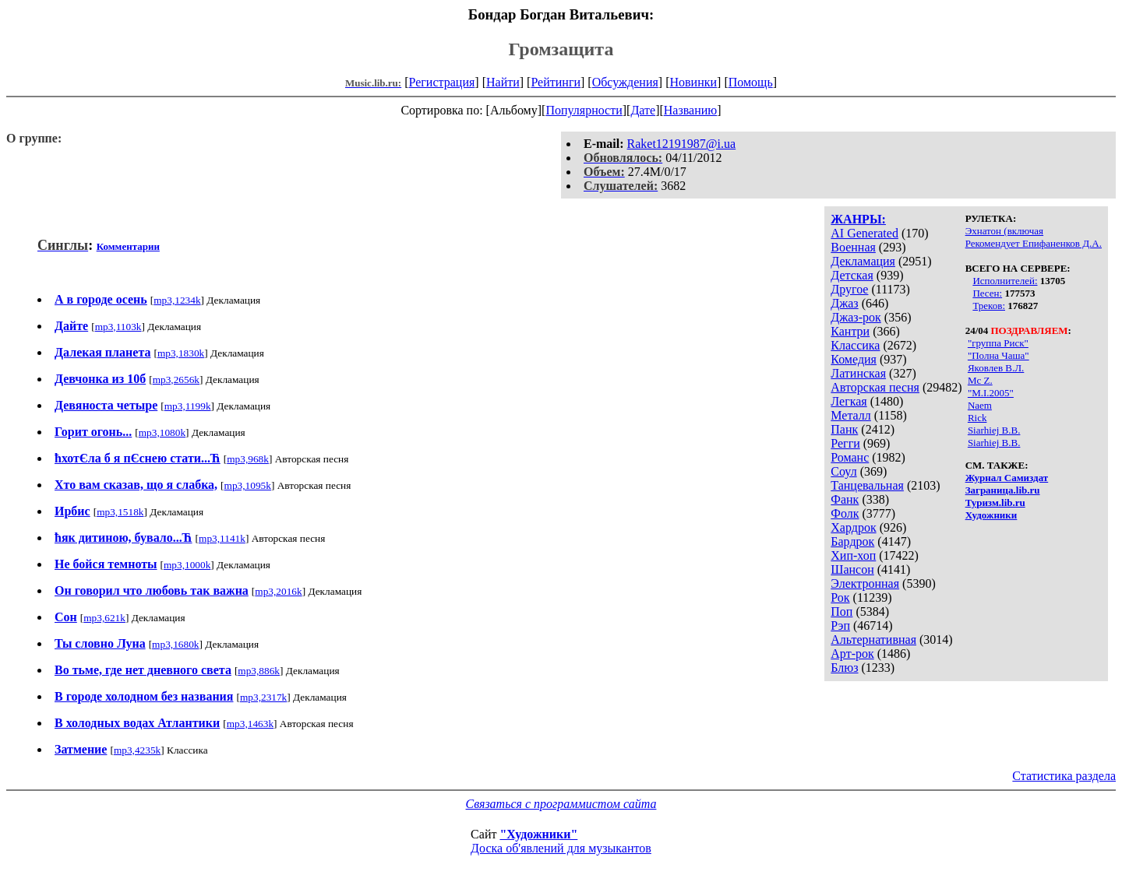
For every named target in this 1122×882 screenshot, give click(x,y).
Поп (841, 611)
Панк (844, 429)
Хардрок (853, 527)
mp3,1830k (180, 353)
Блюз (844, 667)
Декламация (863, 261)
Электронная (865, 583)
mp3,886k (259, 670)
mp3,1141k (222, 538)
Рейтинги (555, 82)
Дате (642, 110)
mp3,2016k (278, 591)
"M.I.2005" (991, 393)
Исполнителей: (1004, 280)
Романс (850, 457)
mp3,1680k (175, 644)
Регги (845, 443)
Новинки (693, 82)
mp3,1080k (162, 432)
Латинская (858, 373)
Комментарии (128, 246)
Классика (855, 345)
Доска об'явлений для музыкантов (561, 848)
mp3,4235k (137, 750)
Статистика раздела (1064, 775)
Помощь (751, 82)
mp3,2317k (263, 697)
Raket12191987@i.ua (681, 143)
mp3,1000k (187, 565)
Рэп (840, 625)
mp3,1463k (250, 723)
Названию (691, 110)
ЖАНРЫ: (858, 219)
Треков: (988, 305)
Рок (840, 597)
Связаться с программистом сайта (561, 803)
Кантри (850, 331)
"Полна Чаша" (998, 355)
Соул (843, 471)
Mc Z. (980, 380)
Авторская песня (875, 387)
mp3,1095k (247, 485)
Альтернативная (873, 639)
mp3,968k (248, 459)
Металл (851, 415)
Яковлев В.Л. (996, 368)
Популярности (583, 110)
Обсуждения (625, 82)
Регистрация (442, 82)
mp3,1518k (120, 512)
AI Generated (864, 233)
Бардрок (852, 541)
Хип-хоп (853, 555)
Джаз (844, 303)
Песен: (987, 293)
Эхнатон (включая (1004, 231)
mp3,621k (104, 618)
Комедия (854, 359)
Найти (503, 82)
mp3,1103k (118, 326)
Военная (853, 247)
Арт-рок (852, 653)
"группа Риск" (998, 343)
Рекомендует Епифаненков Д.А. (1033, 243)
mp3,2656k (176, 379)
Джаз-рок (856, 317)
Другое (849, 289)
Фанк (845, 499)
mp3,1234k (176, 300)
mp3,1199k (187, 406)
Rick (977, 417)
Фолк (845, 513)
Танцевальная (867, 485)
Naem (980, 405)
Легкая (848, 401)
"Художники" (538, 834)
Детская (852, 275)
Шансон (852, 569)
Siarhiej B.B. (994, 430)
